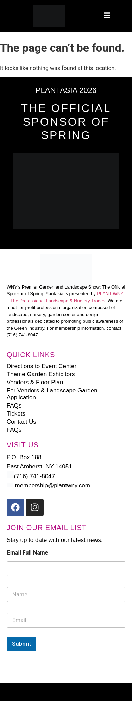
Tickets (16, 413)
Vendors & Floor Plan (35, 382)
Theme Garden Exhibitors (41, 374)
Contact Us (21, 421)
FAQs (14, 405)
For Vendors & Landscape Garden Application (52, 394)
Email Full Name (27, 552)
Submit (21, 643)
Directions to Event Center (41, 366)
